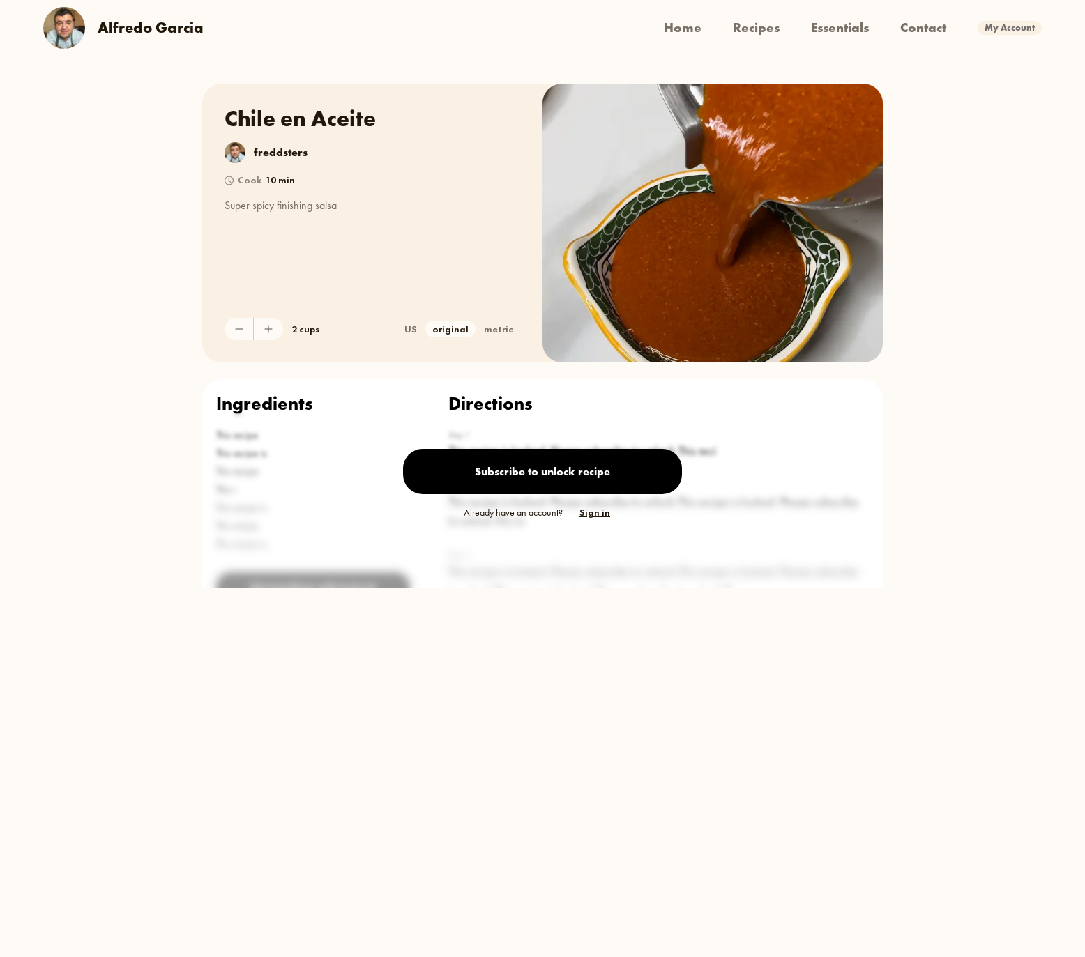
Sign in (594, 512)
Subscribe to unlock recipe (542, 471)
